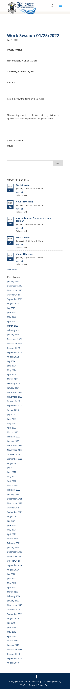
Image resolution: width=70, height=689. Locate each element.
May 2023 (11, 423)
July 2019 (11, 622)
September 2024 (14, 352)
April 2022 (11, 481)
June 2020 (11, 578)
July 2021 (11, 521)
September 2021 (14, 512)
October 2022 (13, 454)
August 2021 (13, 516)
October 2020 (13, 560)
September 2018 (14, 658)
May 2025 (11, 316)
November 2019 (14, 605)
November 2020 (14, 556)
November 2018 (14, 649)
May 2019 (11, 631)
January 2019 (13, 645)
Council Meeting (24, 201)
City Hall (19, 192)
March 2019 (12, 640)
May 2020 (11, 583)
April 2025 (11, 321)
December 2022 (14, 445)
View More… (13, 269)
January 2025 (13, 334)
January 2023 (13, 441)
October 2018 (13, 654)
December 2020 (14, 551)
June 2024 (11, 365)
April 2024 (11, 374)
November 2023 (14, 396)
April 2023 (11, 427)
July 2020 (11, 574)
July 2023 (11, 414)
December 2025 (14, 286)
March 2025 (12, 325)
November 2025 (14, 290)
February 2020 (13, 596)
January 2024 (13, 387)
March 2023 (12, 432)
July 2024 (11, 361)
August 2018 (13, 662)
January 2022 (13, 494)
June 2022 (11, 472)
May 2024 (11, 370)
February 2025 (13, 330)
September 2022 (14, 458)
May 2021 (11, 529)
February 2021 (13, 543)
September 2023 (14, 405)
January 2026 (13, 281)
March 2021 (12, 538)
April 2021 (11, 534)
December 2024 (14, 339)
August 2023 (13, 410)
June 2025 (11, 312)
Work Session (23, 185)
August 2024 (13, 356)
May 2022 (11, 476)
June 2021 (11, 525)
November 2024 (14, 343)
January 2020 (13, 600)
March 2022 (12, 485)
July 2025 (11, 308)
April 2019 (11, 636)
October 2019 (13, 609)
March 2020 (12, 592)
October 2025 (13, 294)
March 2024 (12, 379)
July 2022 (11, 467)
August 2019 (13, 618)
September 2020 (14, 565)
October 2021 (13, 507)
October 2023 (13, 401)
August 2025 (13, 303)
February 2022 (13, 489)
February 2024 (13, 383)
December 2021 (14, 498)
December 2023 (14, 392)
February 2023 (13, 436)
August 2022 (13, 463)
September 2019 (14, 614)
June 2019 (11, 627)
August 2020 (13, 569)
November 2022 (14, 450)
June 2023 (11, 419)
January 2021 (13, 547)
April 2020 (11, 587)
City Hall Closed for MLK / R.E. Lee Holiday (33, 219)
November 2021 (14, 503)
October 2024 (13, 348)
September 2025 (14, 299)
